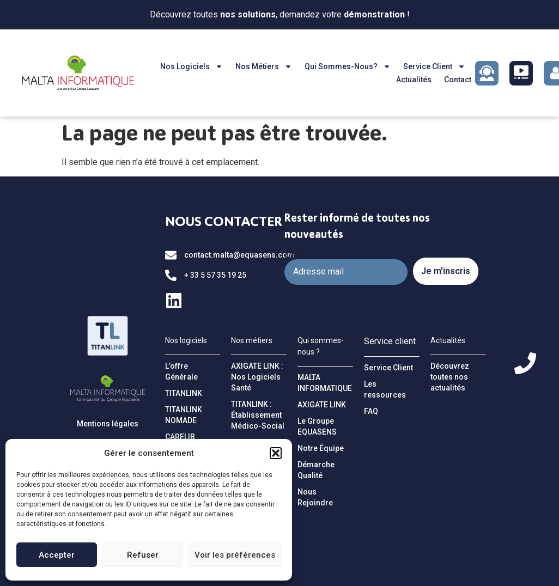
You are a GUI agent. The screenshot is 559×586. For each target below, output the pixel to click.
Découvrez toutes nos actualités (449, 377)
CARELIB (180, 436)
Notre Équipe (320, 448)
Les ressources (385, 389)
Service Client (388, 367)
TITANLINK (183, 393)
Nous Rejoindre (315, 497)
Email (294, 255)
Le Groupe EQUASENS (317, 426)
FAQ (371, 411)
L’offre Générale (181, 371)
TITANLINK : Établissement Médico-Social (257, 415)
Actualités (414, 79)
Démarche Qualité (316, 470)
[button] (275, 453)
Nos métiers (263, 66)
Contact (457, 79)
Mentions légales (107, 423)
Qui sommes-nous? (348, 66)
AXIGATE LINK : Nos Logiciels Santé (257, 377)
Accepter (57, 555)
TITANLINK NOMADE (183, 415)
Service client (434, 66)
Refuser (143, 555)
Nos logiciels (191, 66)
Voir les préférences (235, 555)
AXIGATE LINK (321, 404)
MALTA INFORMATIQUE (324, 383)
